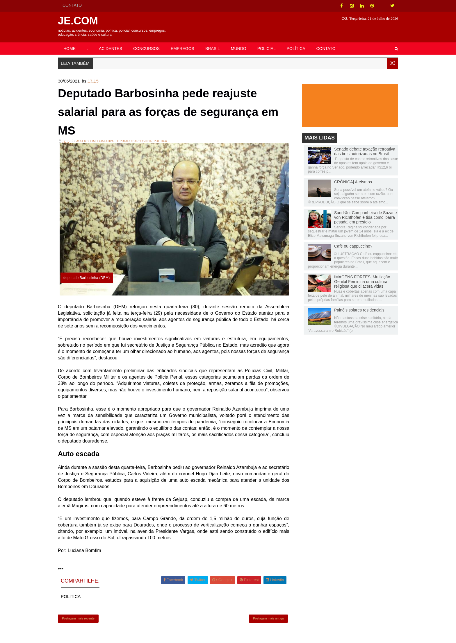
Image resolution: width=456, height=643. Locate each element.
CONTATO (72, 5)
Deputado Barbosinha (134, 141)
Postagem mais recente (78, 618)
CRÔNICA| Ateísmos (353, 182)
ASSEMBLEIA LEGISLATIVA (94, 141)
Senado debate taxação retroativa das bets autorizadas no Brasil (364, 151)
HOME (69, 48)
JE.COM (78, 21)
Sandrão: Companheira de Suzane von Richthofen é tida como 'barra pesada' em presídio (365, 217)
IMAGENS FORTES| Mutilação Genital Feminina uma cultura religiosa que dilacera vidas (362, 282)
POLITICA (160, 141)
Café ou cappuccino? (353, 246)
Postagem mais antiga (268, 618)
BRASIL (212, 48)
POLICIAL (266, 48)
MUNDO (238, 48)
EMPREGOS (182, 48)
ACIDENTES (110, 48)
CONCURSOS (146, 48)
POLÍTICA (296, 48)
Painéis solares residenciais (359, 310)
